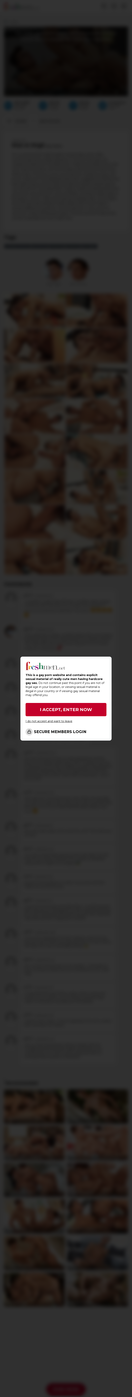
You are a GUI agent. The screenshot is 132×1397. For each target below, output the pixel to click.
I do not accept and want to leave (49, 721)
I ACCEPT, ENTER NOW (66, 709)
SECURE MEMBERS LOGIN (60, 731)
